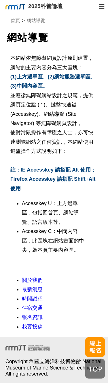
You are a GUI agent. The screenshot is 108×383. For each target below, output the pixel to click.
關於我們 (32, 280)
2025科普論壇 (33, 6)
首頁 (15, 20)
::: (6, 21)
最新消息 (32, 289)
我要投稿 (32, 327)
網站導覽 (36, 20)
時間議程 (32, 299)
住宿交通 (32, 308)
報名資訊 (32, 317)
